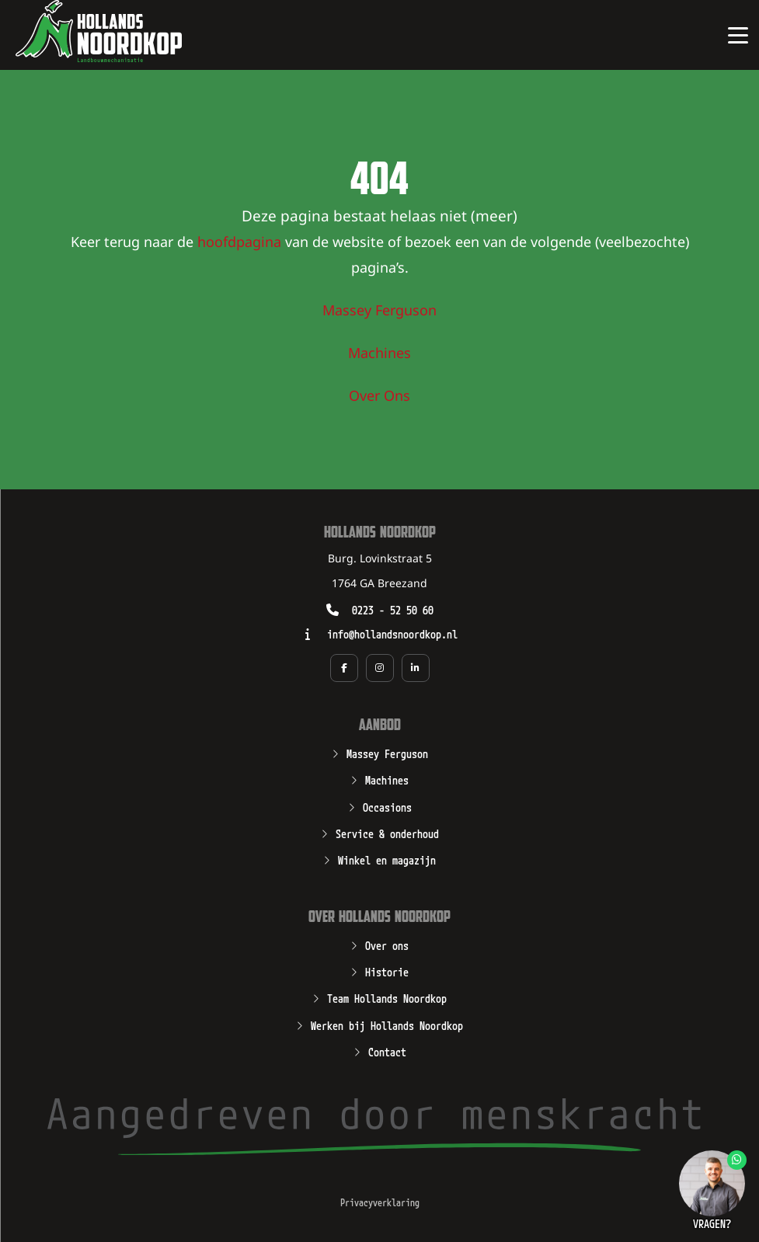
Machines (379, 354)
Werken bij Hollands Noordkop (387, 1024)
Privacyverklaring (380, 1202)
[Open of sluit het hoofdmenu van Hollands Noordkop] (737, 35)
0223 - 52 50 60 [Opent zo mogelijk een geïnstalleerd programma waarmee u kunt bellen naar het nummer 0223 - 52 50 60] (392, 609)
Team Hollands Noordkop (387, 997)
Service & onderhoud (387, 832)
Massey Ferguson (379, 311)
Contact (387, 1050)
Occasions (387, 806)
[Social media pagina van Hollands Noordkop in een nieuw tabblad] (344, 668)
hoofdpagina (239, 243)
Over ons (387, 944)
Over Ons (379, 397)
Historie (387, 970)
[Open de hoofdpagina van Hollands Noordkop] (99, 31)
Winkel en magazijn (387, 859)
